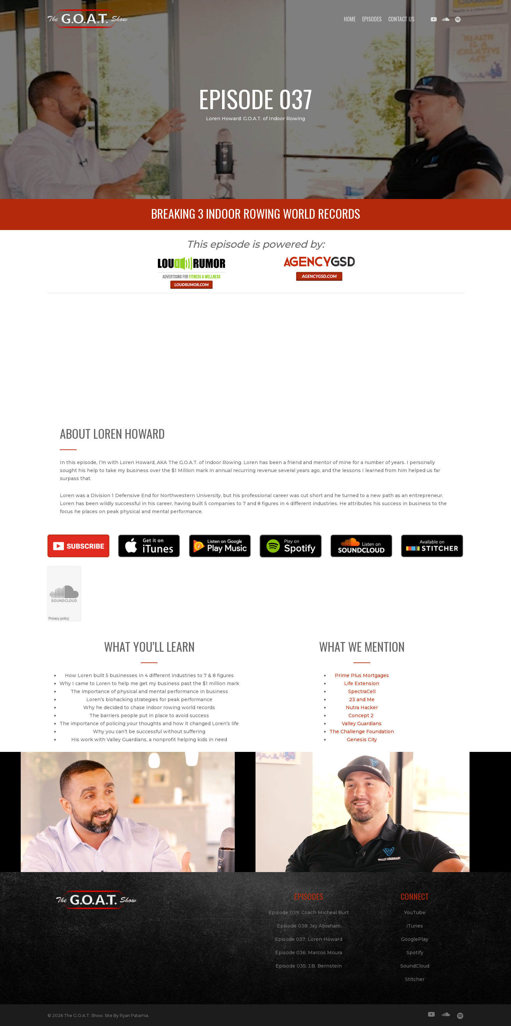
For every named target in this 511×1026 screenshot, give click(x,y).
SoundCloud (414, 966)
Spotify (414, 953)
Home (349, 19)
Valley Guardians (362, 724)
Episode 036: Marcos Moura (308, 953)
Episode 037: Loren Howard (308, 939)
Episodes (372, 19)
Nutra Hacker (362, 707)
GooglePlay (414, 939)
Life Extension (361, 683)
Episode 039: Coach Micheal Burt (309, 912)
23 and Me (362, 699)
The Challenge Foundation (361, 732)
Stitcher (414, 979)
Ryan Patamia (134, 1015)
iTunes (414, 926)
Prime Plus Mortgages (362, 675)
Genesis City (362, 740)
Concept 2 (361, 715)
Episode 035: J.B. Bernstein (309, 966)
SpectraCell (362, 691)
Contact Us (401, 19)
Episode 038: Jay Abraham (308, 926)
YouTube (414, 912)
